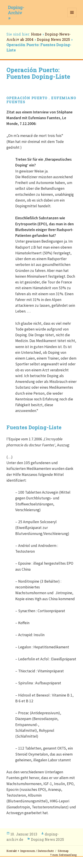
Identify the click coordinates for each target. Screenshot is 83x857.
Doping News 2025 (53, 39)
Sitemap (63, 851)
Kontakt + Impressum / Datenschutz (30, 851)
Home (36, 34)
